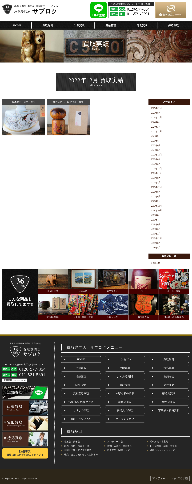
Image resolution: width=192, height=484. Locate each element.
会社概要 (169, 385)
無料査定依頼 (81, 393)
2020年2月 (156, 201)
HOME (17, 25)
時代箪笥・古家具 (159, 441)
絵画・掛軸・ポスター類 (76, 446)
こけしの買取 (81, 410)
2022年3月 (156, 164)
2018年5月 (156, 247)
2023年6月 (156, 145)
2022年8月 (156, 159)
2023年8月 (156, 140)
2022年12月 (156, 154)
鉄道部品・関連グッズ (118, 450)
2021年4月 (156, 182)
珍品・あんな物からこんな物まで (81, 454)
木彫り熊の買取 (125, 393)
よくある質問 (125, 376)
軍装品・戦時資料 (168, 410)
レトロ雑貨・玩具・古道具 (163, 446)
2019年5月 (156, 229)
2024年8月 (156, 122)
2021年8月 (156, 178)
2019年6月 (156, 224)
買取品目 (48, 25)
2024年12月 (156, 117)
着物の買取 (125, 402)
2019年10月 (156, 210)
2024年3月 (156, 126)
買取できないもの (81, 418)
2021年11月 (156, 173)
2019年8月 (156, 215)
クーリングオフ (125, 418)
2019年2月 (156, 233)
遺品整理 (110, 25)
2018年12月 (156, 238)
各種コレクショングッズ (162, 450)
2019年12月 (156, 205)
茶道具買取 (169, 393)
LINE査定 (81, 385)
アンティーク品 (115, 441)
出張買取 (79, 25)
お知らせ (155, 262)
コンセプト (125, 359)
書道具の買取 (125, 410)
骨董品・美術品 (72, 441)
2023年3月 (156, 150)
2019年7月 (156, 219)
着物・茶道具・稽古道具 (119, 446)
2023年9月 (156, 136)
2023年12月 (156, 131)
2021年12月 (156, 168)
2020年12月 (156, 187)
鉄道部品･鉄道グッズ (81, 402)
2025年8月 (156, 113)
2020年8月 (156, 192)
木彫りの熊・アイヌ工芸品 (77, 450)
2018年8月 (156, 243)
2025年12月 (156, 108)
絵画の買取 (169, 402)
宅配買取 (142, 25)
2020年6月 (156, 196)
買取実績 (125, 385)
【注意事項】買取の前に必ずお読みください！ (25, 453)
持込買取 (173, 25)
